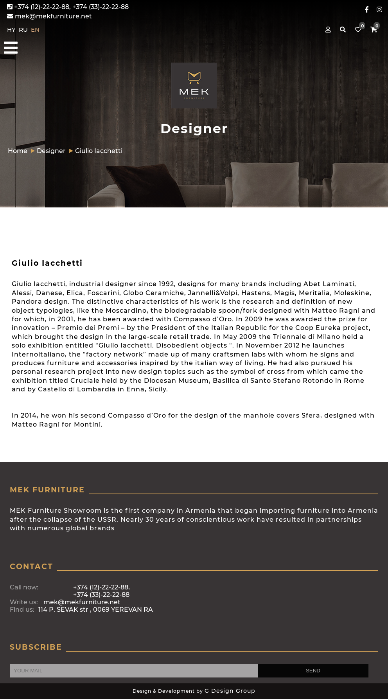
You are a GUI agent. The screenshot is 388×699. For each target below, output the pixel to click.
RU (24, 29)
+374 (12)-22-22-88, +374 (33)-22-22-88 (68, 7)
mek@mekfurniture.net (49, 16)
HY (12, 29)
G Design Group (230, 690)
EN (35, 29)
